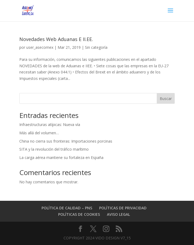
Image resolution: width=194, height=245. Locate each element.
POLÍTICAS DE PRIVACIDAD (123, 207)
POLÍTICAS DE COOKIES (79, 214)
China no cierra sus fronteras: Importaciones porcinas (65, 141)
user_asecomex (39, 47)
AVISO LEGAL (118, 214)
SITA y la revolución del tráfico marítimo (54, 149)
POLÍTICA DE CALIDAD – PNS (67, 207)
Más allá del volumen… (39, 132)
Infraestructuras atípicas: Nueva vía (49, 124)
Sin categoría (96, 47)
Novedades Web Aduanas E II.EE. (56, 39)
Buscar (166, 98)
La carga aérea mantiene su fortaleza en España (61, 157)
